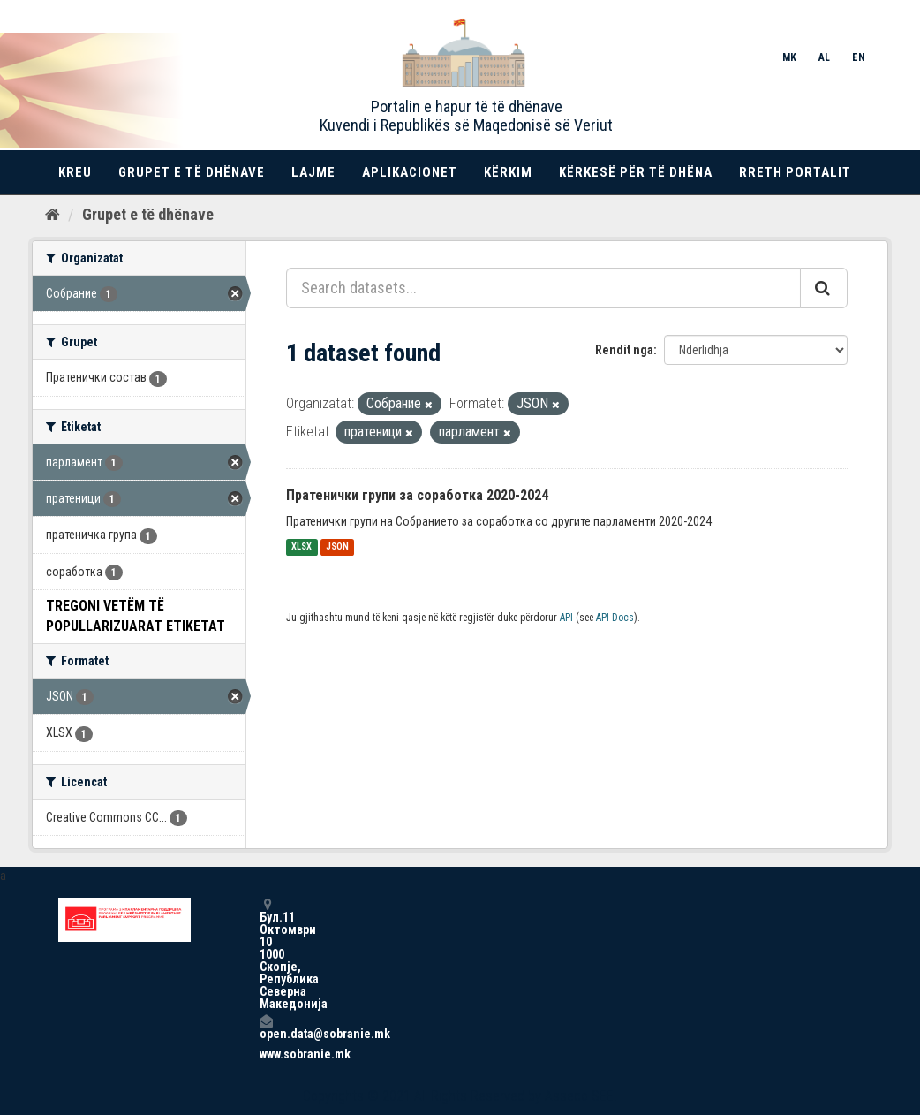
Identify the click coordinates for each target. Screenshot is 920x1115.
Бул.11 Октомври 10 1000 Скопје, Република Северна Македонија (266, 954)
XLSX (301, 547)
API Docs (615, 617)
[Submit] (824, 288)
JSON (337, 547)
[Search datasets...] (543, 288)
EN (858, 57)
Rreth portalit (795, 172)
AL (824, 57)
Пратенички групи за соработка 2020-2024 (417, 495)
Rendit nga (624, 350)
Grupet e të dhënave (191, 172)
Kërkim (508, 172)
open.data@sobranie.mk (266, 1027)
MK (789, 57)
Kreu (75, 172)
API (566, 617)
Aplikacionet (409, 172)
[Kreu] (52, 215)
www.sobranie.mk (266, 1054)
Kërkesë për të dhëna (636, 172)
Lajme (313, 172)
